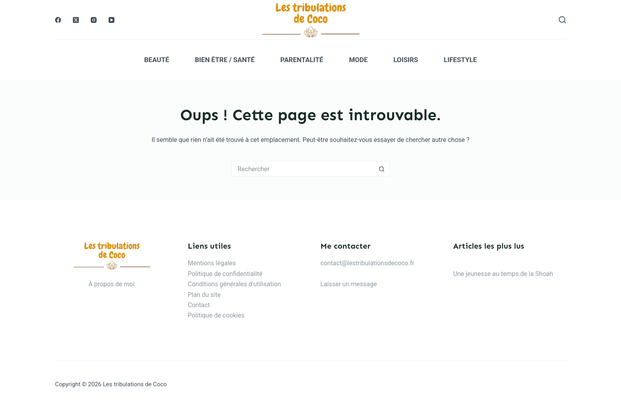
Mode (358, 60)
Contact (199, 305)
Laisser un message (348, 284)
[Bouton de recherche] (382, 169)
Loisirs (405, 60)
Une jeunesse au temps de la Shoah (503, 274)
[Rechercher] (562, 19)
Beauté (156, 60)
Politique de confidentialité (225, 274)
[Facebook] (58, 20)
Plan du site (204, 294)
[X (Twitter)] (76, 20)
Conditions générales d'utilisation (234, 284)
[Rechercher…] (302, 169)
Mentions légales (212, 263)
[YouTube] (111, 20)
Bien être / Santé (225, 60)
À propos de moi (111, 284)
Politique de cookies (216, 315)
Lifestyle (460, 60)
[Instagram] (94, 20)
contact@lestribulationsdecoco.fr (367, 263)
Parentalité (301, 60)
